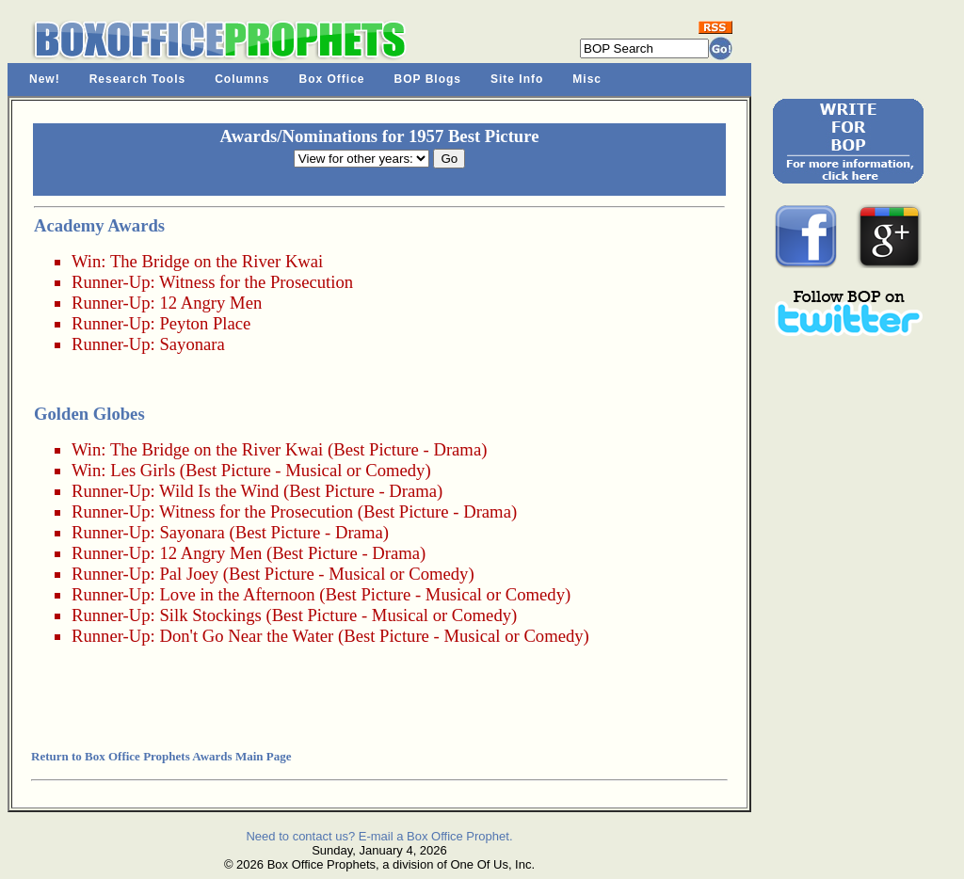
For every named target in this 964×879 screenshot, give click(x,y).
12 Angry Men (210, 302)
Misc (587, 79)
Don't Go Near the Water (246, 636)
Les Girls (142, 470)
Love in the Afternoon (236, 594)
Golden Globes (89, 414)
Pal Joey (188, 573)
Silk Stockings (210, 615)
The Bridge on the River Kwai (216, 261)
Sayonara (191, 344)
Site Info (516, 79)
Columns (242, 79)
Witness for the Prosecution (256, 282)
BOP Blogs (427, 79)
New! (44, 79)
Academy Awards (99, 225)
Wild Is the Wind (219, 491)
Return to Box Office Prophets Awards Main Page (161, 756)
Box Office (332, 79)
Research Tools (137, 79)
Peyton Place (204, 323)
